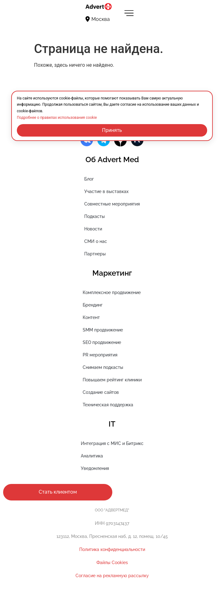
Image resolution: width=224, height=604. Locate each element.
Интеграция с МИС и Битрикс (112, 443)
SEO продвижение (102, 342)
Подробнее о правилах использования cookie (57, 117)
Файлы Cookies (112, 562)
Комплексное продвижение (112, 292)
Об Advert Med (112, 159)
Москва (97, 19)
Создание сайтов (101, 392)
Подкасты (94, 216)
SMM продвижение (103, 329)
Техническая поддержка (108, 404)
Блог (89, 178)
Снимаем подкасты (103, 367)
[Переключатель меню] (129, 13)
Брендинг (93, 304)
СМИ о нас (95, 241)
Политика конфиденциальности (112, 549)
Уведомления (95, 468)
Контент (91, 317)
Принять (112, 130)
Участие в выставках (106, 191)
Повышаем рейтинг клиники (112, 379)
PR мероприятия (100, 354)
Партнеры (95, 253)
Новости (93, 228)
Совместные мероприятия (112, 203)
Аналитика (92, 455)
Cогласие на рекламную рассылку (112, 575)
